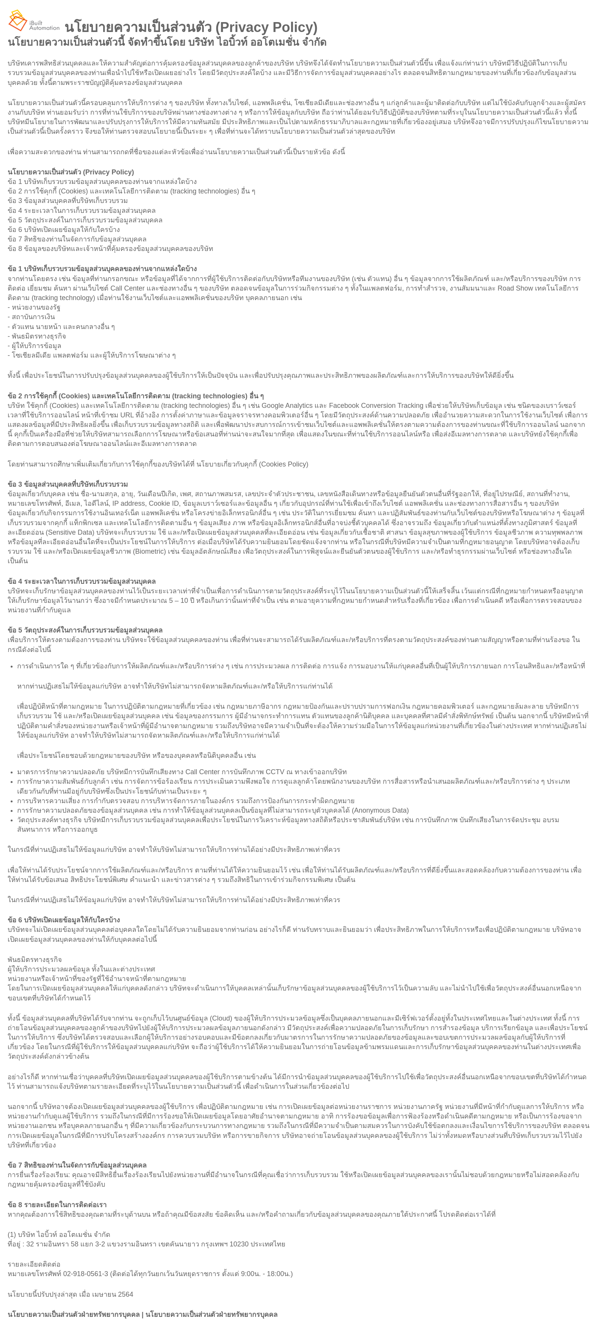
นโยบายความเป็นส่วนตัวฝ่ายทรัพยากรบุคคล (74, 1314)
